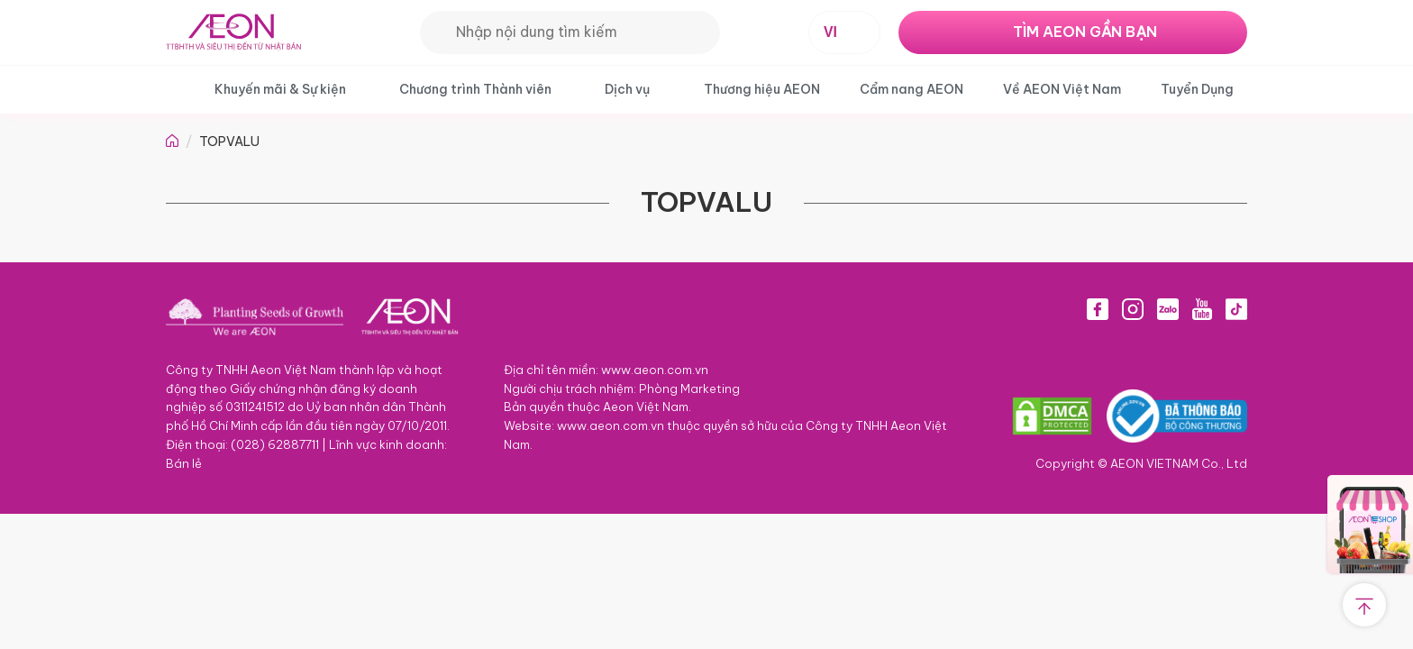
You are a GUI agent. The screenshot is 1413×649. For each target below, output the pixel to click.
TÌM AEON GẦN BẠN (1085, 32)
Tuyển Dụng (1197, 89)
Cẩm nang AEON (911, 89)
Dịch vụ (627, 89)
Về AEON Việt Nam (1062, 89)
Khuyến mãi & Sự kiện (280, 89)
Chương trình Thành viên (475, 89)
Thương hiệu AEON (762, 89)
